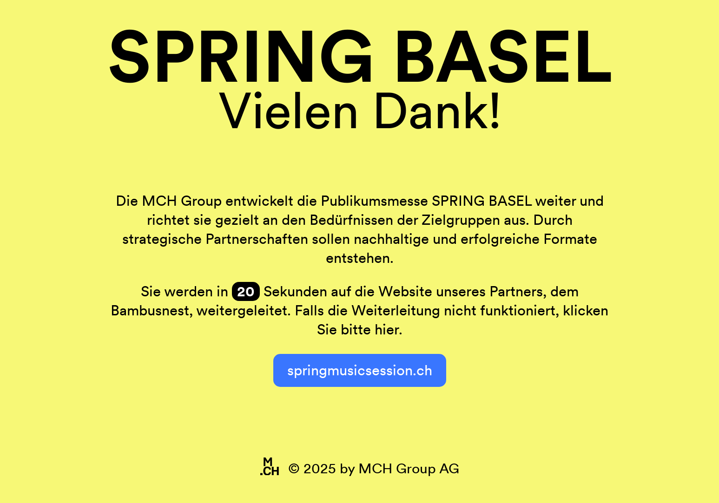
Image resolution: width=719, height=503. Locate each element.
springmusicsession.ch (359, 370)
